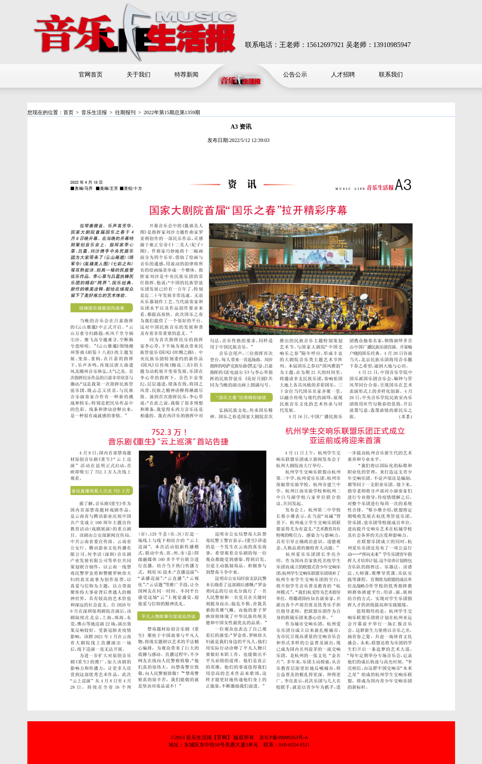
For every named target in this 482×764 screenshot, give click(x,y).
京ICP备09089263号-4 (283, 737)
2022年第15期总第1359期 (172, 112)
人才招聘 (343, 74)
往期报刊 (125, 112)
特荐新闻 (186, 74)
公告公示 (295, 74)
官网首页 (91, 74)
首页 (68, 112)
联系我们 (391, 74)
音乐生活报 (94, 112)
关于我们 (139, 74)
